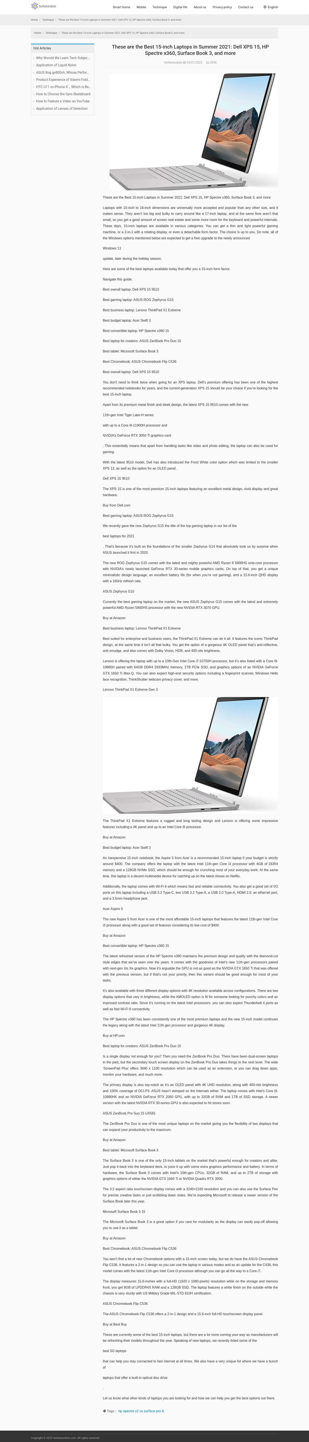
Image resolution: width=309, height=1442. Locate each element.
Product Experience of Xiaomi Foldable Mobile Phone (63, 80)
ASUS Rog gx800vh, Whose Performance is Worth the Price (63, 72)
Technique (159, 7)
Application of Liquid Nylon (56, 65)
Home (34, 19)
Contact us (245, 7)
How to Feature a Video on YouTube (63, 101)
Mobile (141, 7)
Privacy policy (222, 7)
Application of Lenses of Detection (62, 109)
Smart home (121, 7)
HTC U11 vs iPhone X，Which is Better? (63, 87)
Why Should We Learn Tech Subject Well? (63, 58)
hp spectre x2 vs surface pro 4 (141, 1411)
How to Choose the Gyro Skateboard (63, 94)
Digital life (180, 7)
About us (200, 7)
